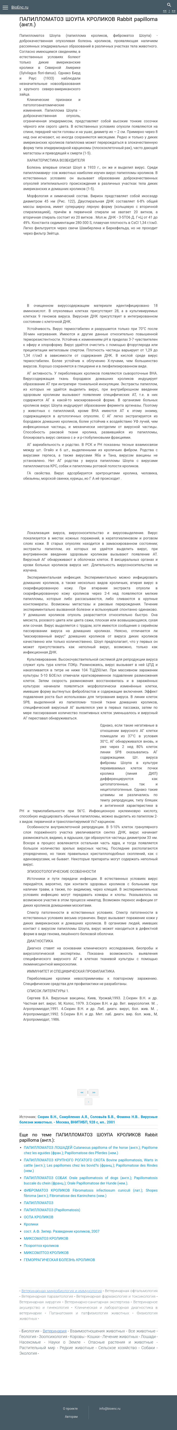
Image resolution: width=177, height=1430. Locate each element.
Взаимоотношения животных (97, 1331)
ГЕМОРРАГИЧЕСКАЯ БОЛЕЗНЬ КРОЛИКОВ (59, 1260)
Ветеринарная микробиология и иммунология (61, 1291)
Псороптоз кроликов (41, 1246)
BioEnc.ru (19, 7)
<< (165, 11)
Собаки (148, 1347)
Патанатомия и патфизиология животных (89, 1313)
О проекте (70, 1408)
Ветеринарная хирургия (40, 1302)
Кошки (93, 1336)
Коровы (77, 1336)
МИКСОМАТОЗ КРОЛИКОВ (46, 1238)
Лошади (148, 1336)
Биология (30, 1331)
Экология (28, 1353)
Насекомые (30, 1342)
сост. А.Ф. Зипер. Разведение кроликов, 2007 (61, 1231)
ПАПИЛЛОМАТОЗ (38, 1203)
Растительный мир (37, 1347)
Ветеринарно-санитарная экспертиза (97, 1302)
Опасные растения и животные (120, 1342)
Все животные (141, 1331)
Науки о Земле (65, 1342)
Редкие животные (77, 1347)
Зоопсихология (53, 1336)
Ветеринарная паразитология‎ (47, 1296)
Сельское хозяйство (117, 1347)
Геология (27, 1336)
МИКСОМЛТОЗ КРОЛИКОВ (46, 1253)
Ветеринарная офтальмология (131, 1291)
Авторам (71, 1416)
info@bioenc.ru (109, 1408)
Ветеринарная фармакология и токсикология (115, 1296)
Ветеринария (55, 1331)
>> (173, 11)
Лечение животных (120, 1336)
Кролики (31, 1224)
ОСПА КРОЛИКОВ (38, 1217)
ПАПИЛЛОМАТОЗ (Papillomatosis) (52, 1210)
